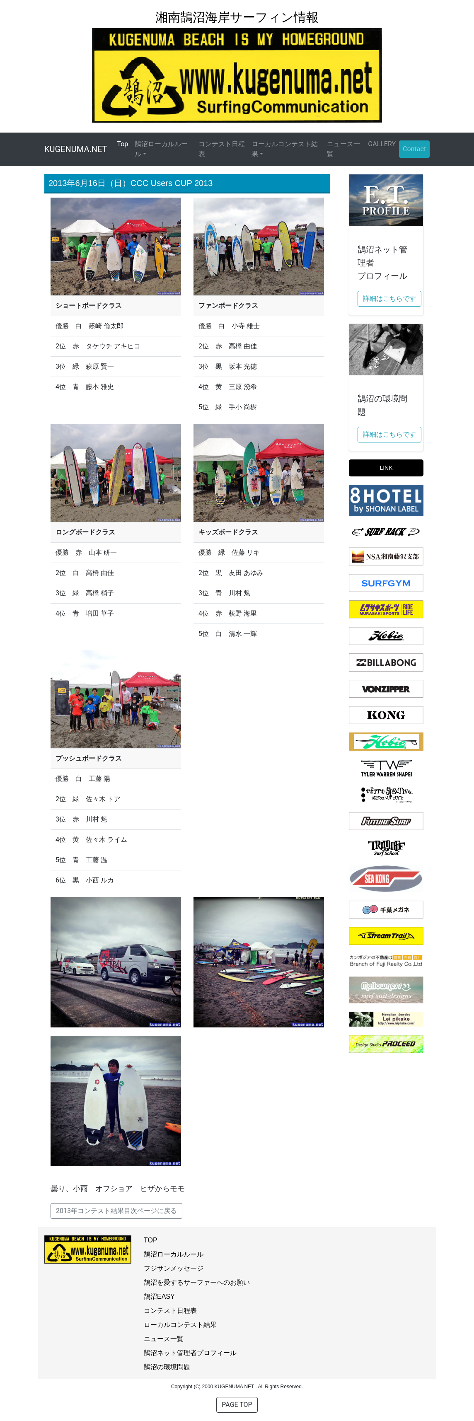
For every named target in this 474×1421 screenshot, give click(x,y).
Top (124, 143)
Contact (414, 149)
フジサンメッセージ (173, 1268)
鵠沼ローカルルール (173, 1254)
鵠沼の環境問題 (167, 1366)
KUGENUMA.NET (75, 149)
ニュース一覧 (343, 149)
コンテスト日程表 (221, 149)
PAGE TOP (237, 1405)
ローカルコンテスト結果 (180, 1324)
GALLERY (382, 144)
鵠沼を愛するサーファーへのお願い (197, 1282)
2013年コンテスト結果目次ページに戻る (116, 1211)
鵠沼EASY (159, 1296)
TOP (150, 1240)
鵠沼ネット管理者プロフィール (190, 1352)
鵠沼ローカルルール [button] (161, 149)
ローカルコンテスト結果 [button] (285, 149)
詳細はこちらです (389, 298)
